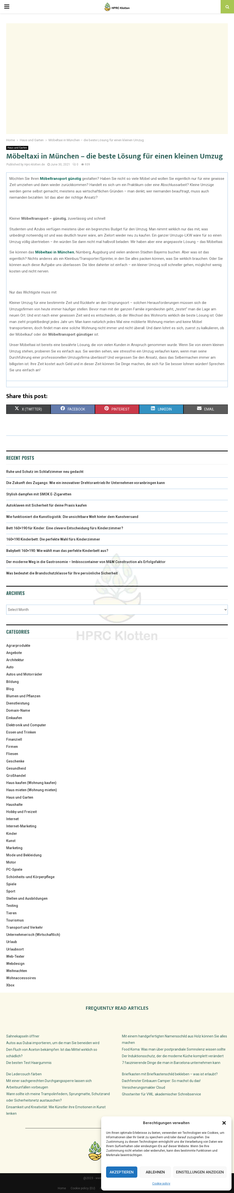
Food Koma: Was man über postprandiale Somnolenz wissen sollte (174, 1049)
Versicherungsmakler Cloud (143, 1087)
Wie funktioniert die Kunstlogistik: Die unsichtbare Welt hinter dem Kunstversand (72, 517)
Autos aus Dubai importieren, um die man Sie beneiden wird (52, 1043)
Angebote (14, 653)
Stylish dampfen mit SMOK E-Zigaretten (38, 494)
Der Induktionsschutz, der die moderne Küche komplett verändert (173, 1056)
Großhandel (16, 776)
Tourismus (15, 920)
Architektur (15, 660)
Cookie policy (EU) (83, 1188)
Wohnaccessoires (21, 978)
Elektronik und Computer (26, 725)
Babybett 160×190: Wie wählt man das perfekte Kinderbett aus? (57, 551)
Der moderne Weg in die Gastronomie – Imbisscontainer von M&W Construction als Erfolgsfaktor (86, 562)
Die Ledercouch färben (24, 1074)
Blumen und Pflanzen (23, 696)
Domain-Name (18, 710)
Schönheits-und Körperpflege (30, 877)
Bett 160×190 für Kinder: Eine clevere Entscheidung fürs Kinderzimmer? (64, 528)
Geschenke (15, 761)
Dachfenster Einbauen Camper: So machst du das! (161, 1081)
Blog (10, 689)
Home (62, 1188)
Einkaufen (14, 718)
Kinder (11, 834)
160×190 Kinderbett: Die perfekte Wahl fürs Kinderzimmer (53, 539)
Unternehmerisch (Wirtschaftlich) (33, 935)
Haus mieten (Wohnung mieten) (31, 790)
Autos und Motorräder (24, 674)
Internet (12, 819)
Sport (10, 891)
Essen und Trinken (21, 732)
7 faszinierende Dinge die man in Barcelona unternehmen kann (171, 1063)
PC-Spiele (14, 869)
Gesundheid (16, 768)
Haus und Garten (17, 147)
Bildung (12, 682)
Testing (12, 906)
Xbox (10, 985)
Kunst (10, 841)
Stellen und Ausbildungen (27, 898)
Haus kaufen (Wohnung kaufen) (31, 783)
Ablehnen (155, 1172)
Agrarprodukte (18, 646)
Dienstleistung (17, 703)
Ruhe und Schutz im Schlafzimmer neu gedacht (45, 472)
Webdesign (15, 964)
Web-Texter (15, 956)
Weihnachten (16, 971)
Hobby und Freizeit (21, 812)
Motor (11, 862)
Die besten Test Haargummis (29, 1063)
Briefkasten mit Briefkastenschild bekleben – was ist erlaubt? (170, 1074)
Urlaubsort (15, 949)
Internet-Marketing (21, 826)
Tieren (11, 913)
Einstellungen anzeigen (200, 1172)
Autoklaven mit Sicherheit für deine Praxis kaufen (46, 505)
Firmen (12, 747)
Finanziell (14, 739)
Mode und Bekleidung (24, 855)
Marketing (14, 848)
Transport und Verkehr (24, 927)
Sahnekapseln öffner (22, 1036)
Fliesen (12, 754)
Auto (10, 667)
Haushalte (14, 805)
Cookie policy (161, 1183)
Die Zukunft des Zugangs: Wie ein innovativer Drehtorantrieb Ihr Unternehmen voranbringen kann (85, 483)
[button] (224, 1122)
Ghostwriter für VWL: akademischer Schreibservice (161, 1094)
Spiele (11, 884)
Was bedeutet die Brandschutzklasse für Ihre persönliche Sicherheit (62, 573)
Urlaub (11, 942)
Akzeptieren (122, 1172)
